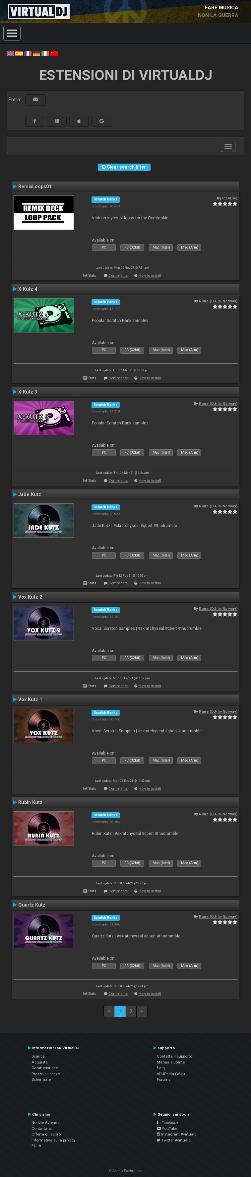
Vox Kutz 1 (30, 699)
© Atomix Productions (125, 1171)
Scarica (38, 1056)
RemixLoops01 (34, 186)
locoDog (229, 198)
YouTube (167, 1128)
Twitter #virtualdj (174, 1140)
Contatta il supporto (174, 1056)
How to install (150, 275)
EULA (36, 1145)
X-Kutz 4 (27, 289)
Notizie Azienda (45, 1122)
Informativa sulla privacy (53, 1140)
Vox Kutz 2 (30, 597)
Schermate (41, 1079)
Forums (163, 1079)
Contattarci (41, 1128)
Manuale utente (171, 1062)
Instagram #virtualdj (177, 1134)
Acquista (39, 1062)
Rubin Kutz (30, 802)
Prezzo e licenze (45, 1073)
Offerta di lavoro (46, 1134)
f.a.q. (161, 1068)
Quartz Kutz (31, 905)
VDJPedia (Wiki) (171, 1073)
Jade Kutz (29, 494)
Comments (118, 275)
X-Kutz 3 (27, 392)
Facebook (167, 1122)
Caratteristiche (44, 1068)
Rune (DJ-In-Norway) (218, 301)
